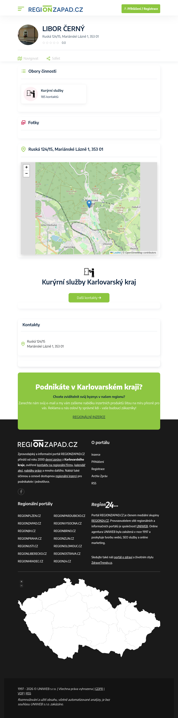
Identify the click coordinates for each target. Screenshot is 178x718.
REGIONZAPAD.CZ (30, 523)
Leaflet (115, 252)
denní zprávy (53, 459)
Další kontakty (89, 298)
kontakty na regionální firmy (55, 465)
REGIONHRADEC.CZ (31, 561)
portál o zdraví (123, 557)
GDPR (99, 689)
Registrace (151, 8)
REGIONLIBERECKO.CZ (32, 553)
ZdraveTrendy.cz (102, 562)
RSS (93, 483)
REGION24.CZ (62, 561)
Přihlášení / (133, 8)
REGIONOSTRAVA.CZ (67, 553)
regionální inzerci (66, 476)
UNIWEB (142, 526)
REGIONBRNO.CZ (65, 531)
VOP (21, 693)
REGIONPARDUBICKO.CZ (70, 516)
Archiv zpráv (99, 476)
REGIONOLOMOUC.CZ (68, 546)
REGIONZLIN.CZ (64, 538)
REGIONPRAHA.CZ (30, 538)
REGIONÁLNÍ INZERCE (89, 417)
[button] (89, 204)
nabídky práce (33, 470)
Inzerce (95, 454)
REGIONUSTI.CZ (28, 546)
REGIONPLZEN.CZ (29, 516)
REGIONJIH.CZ (27, 531)
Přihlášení (97, 461)
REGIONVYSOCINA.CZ (68, 523)
